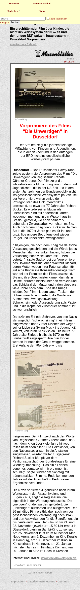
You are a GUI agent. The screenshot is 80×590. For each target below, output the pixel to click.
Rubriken (14, 11)
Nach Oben (45, 572)
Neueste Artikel (42, 3)
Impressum (18, 581)
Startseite (14, 3)
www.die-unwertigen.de (58, 558)
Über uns (63, 581)
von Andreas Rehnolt (23, 44)
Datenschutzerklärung (41, 581)
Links (42, 11)
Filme (70, 58)
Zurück (32, 572)
